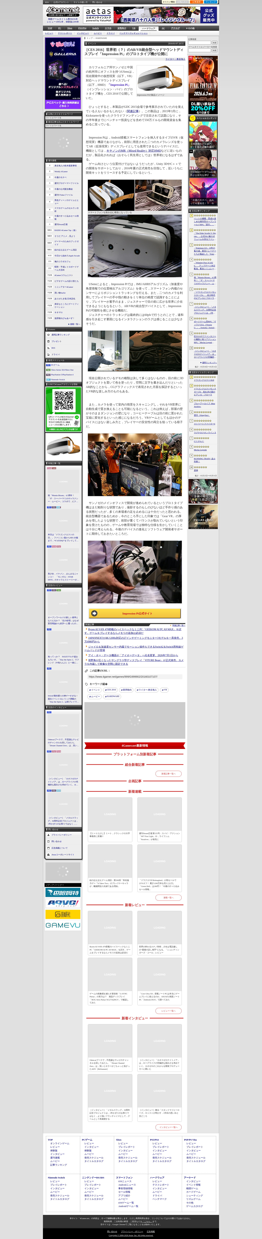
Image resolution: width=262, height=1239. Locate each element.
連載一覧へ (75, 324)
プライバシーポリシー (62, 835)
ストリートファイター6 (204, 424)
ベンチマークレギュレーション (133, 33)
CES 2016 (111, 689)
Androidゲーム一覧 (128, 1206)
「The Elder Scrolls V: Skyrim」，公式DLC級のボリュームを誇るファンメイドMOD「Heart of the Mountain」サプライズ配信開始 (205, 236)
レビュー (49, 33)
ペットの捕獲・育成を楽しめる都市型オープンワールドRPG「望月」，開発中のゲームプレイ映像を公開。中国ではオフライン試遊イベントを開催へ (205, 221)
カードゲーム (193, 1192)
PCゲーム (55, 365)
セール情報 (124, 1192)
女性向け (121, 28)
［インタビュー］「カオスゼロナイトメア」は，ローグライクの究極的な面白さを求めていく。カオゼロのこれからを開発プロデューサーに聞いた (63, 782)
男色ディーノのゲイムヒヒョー (66, 201)
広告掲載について (60, 848)
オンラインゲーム (59, 1143)
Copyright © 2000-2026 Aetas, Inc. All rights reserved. (131, 1235)
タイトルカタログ (93, 1161)
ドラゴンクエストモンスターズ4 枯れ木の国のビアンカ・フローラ (205, 392)
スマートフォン (124, 1177)
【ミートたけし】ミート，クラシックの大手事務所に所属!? (110, 835)
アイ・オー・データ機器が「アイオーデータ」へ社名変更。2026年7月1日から (133, 655)
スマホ (108, 28)
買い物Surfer (60, 293)
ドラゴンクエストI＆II (204, 380)
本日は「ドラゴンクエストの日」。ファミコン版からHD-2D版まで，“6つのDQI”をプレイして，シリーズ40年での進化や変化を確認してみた (63, 537)
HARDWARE (113, 696)
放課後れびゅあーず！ (64, 318)
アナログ (175, 28)
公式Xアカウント (61, 2)
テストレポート (65, 33)
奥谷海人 (148, 690)
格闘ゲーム (192, 1188)
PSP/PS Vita (190, 1139)
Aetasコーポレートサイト (63, 854)
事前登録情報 (125, 1188)
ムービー (98, 33)
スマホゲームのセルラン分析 (66, 209)
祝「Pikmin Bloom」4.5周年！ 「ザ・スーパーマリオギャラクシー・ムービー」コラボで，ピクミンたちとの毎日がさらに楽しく (63, 498)
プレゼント (57, 341)
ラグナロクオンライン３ (205, 432)
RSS (47, 2)
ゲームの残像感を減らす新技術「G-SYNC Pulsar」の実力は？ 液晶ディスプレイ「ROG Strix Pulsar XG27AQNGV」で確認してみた (109, 998)
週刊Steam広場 (61, 224)
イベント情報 (193, 1184)
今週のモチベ (60, 177)
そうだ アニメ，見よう (64, 236)
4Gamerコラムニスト (63, 275)
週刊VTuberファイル (63, 195)
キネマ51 (58, 312)
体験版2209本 (72, 21)
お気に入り (182, 2)
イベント (95, 690)
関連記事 (133, 111)
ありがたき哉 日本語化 (64, 299)
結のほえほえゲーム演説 (65, 250)
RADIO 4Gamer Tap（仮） (65, 230)
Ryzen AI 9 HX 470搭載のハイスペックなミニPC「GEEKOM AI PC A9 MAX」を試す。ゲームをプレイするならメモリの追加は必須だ (110, 949)
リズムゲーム (193, 1199)
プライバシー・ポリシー (132, 1231)
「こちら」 (147, 1221)
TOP (50, 28)
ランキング (211, 2)
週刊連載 (55, 1157)
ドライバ (111, 33)
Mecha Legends (200, 450)
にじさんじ (199, 441)
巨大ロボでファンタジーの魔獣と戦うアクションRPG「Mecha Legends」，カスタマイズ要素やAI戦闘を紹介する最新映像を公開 (205, 339)
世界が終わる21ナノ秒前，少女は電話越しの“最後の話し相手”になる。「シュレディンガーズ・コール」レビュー (159, 949)
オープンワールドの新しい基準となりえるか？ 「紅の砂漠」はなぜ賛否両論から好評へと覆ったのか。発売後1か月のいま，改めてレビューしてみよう (63, 620)
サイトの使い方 (81, 2)
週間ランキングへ (209, 363)
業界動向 (127, 690)
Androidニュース (127, 1184)
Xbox (69, 28)
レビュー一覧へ (168, 1011)
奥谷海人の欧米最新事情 (65, 166)
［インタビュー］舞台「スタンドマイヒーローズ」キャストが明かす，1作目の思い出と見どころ (159, 1113)
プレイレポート (126, 1146)
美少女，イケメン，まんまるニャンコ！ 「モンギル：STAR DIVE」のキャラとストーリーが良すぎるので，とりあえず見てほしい (63, 577)
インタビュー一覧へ (168, 1127)
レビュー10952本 (55, 21)
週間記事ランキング (61, 335)
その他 (189, 1202)
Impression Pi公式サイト (137, 613)
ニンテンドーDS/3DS (93, 1177)
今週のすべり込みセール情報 (66, 217)
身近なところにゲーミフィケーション (66, 305)
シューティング (194, 1195)
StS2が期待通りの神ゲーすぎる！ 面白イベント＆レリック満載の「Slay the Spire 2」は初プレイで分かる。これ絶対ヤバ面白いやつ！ (63, 699)
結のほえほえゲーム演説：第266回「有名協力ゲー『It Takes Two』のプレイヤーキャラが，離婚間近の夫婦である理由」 (109, 883)
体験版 (53, 1150)
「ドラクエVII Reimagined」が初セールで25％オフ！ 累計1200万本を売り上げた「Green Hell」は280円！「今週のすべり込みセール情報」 (159, 884)
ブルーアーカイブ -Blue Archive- (204, 405)
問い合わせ (97, 2)
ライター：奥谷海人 (175, 59)
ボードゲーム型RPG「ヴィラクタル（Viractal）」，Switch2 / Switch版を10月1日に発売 (205, 324)
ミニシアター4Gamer (63, 287)
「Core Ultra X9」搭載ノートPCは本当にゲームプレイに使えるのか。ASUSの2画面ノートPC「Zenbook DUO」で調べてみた (159, 997)
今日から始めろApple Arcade (67, 256)
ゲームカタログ (194, 1206)
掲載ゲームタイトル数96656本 (63, 19)
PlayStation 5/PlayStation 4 (62, 374)
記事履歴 (196, 2)
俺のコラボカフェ (62, 261)
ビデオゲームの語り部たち (66, 281)
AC (163, 28)
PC (59, 28)
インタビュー (83, 33)
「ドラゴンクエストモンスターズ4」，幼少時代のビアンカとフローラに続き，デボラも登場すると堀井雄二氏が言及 (205, 295)
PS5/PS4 (82, 28)
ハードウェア (148, 28)
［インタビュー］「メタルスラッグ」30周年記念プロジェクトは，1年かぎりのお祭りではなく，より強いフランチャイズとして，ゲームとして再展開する (63, 821)
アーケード (190, 1177)
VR (133, 28)
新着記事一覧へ (168, 774)
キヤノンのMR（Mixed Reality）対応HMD (133, 150)
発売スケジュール (93, 1157)
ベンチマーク (159, 1199)
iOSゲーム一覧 (126, 1202)
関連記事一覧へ (178, 625)
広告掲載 (151, 1231)
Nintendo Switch (58, 379)
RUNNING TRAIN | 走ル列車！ (204, 460)
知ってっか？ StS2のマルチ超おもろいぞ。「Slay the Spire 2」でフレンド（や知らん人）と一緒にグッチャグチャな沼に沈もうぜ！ (63, 659)
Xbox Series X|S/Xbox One (62, 370)
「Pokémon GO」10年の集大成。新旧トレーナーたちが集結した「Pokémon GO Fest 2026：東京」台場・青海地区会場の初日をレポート (205, 251)
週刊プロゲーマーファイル (66, 183)
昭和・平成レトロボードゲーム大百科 (66, 268)
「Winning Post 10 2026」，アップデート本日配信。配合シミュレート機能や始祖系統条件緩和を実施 (205, 265)
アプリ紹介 (124, 1195)
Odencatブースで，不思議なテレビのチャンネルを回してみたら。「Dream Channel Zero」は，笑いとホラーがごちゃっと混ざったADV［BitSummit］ (63, 742)
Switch (95, 28)
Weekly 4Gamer (61, 171)
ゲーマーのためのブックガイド (66, 243)
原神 (196, 470)
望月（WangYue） (202, 415)
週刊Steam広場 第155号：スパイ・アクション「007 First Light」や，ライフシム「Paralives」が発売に (159, 836)
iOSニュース (125, 1181)
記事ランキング (58, 1164)
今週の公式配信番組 (63, 189)
